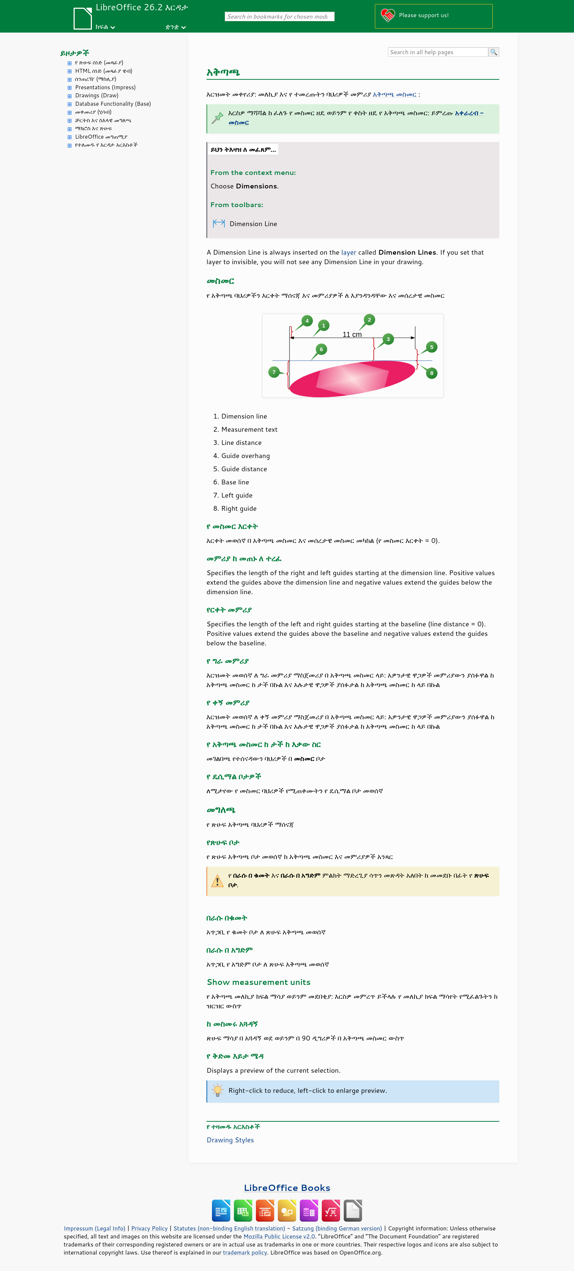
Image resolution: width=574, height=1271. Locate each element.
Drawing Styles (230, 1139)
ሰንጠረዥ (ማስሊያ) (95, 79)
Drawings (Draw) (97, 95)
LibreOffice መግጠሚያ (101, 136)
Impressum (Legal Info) (95, 1228)
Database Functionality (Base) (113, 104)
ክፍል (102, 26)
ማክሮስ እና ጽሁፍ (93, 128)
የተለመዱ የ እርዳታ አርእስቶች (106, 145)
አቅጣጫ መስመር (395, 94)
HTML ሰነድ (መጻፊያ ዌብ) (104, 71)
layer (348, 252)
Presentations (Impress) (105, 87)
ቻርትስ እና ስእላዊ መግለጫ (103, 120)
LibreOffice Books (287, 1187)
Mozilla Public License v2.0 (279, 1236)
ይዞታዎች (74, 53)
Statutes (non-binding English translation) (229, 1228)
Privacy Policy (149, 1228)
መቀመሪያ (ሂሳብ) (93, 112)
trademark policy (245, 1252)
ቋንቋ (172, 26)
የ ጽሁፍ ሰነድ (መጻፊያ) (99, 62)
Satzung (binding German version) (337, 1228)
